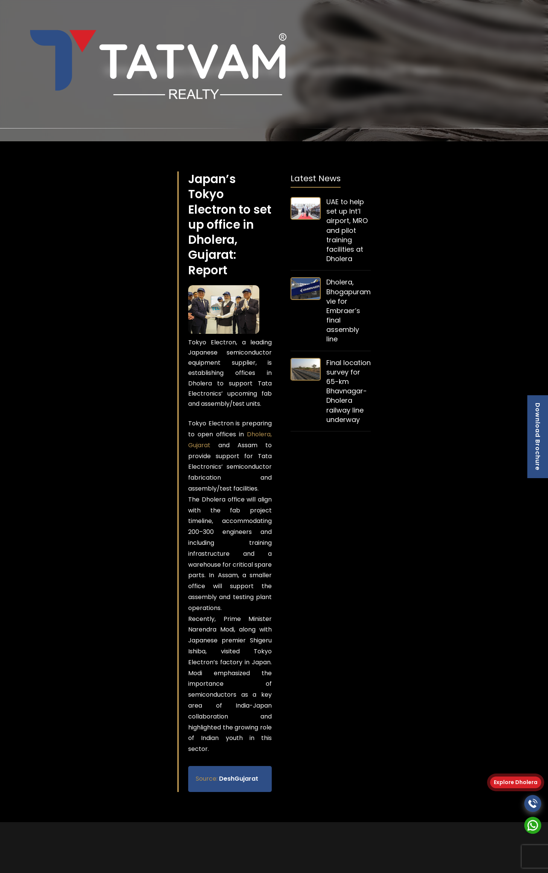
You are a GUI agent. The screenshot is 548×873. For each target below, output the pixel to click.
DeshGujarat (227, 778)
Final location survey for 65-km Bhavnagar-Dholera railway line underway (348, 391)
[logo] (155, 64)
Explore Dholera (515, 782)
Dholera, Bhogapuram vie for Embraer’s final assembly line (348, 310)
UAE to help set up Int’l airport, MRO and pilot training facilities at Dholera (347, 230)
